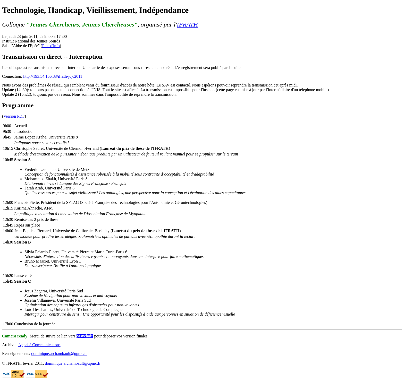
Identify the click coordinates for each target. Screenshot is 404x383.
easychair (85, 336)
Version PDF (13, 116)
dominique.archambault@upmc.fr (59, 353)
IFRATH (187, 24)
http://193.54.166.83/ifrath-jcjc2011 (52, 76)
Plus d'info (51, 45)
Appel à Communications (39, 345)
